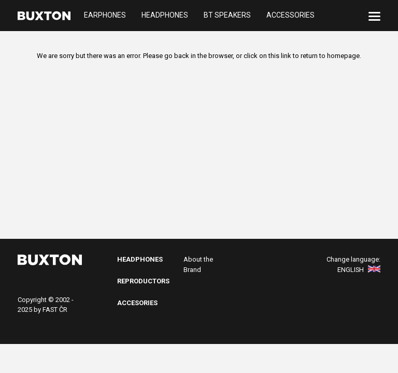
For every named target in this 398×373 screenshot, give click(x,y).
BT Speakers (227, 15)
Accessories (290, 15)
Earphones (105, 15)
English (358, 270)
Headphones (164, 15)
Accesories (137, 303)
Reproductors (143, 281)
